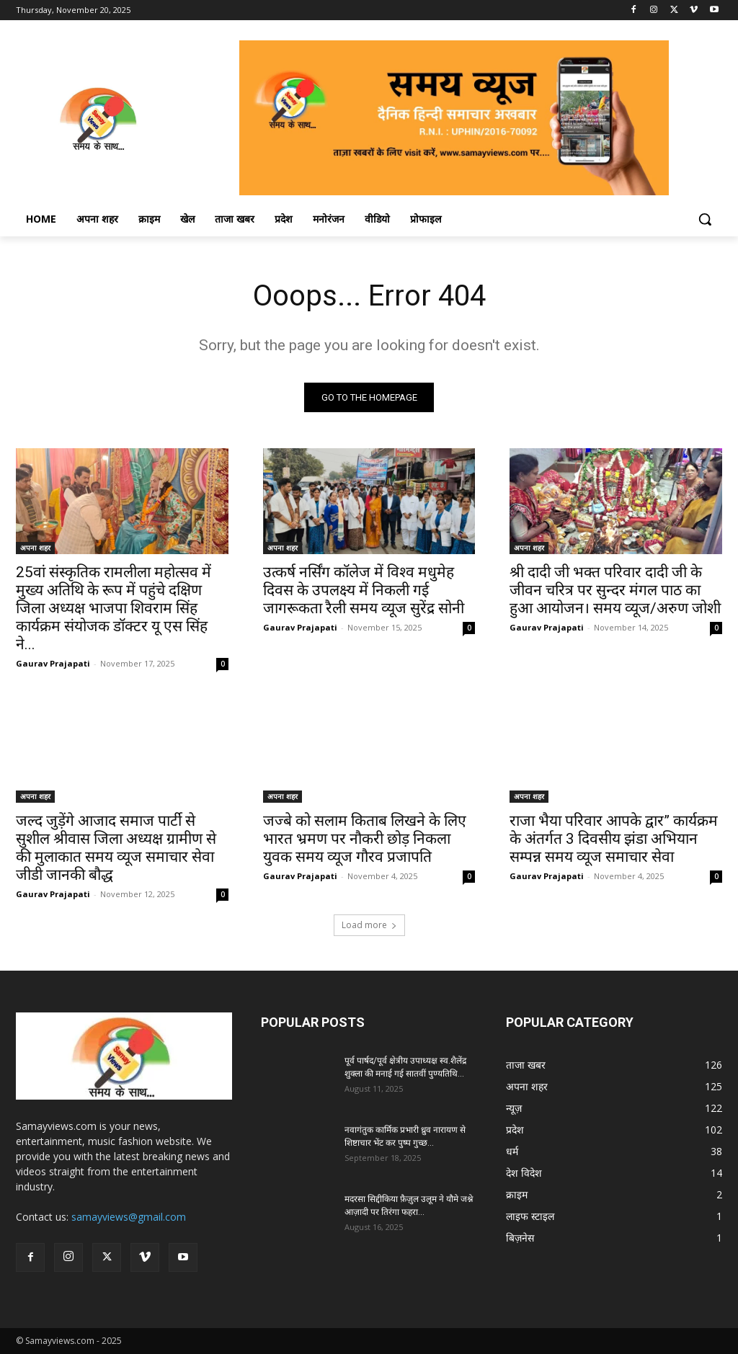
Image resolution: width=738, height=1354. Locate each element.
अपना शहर (35, 548)
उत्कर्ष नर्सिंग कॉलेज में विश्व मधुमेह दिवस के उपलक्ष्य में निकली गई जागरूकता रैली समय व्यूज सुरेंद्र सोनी (363, 590)
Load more (369, 925)
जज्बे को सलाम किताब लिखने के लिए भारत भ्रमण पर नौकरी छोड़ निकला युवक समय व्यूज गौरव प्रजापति (364, 838)
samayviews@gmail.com (128, 1217)
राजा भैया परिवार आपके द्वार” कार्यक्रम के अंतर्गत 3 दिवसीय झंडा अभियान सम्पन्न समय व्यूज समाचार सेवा (614, 838)
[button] (705, 219)
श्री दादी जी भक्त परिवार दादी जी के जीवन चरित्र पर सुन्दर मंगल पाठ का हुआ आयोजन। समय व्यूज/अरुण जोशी (615, 590)
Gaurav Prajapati (53, 663)
